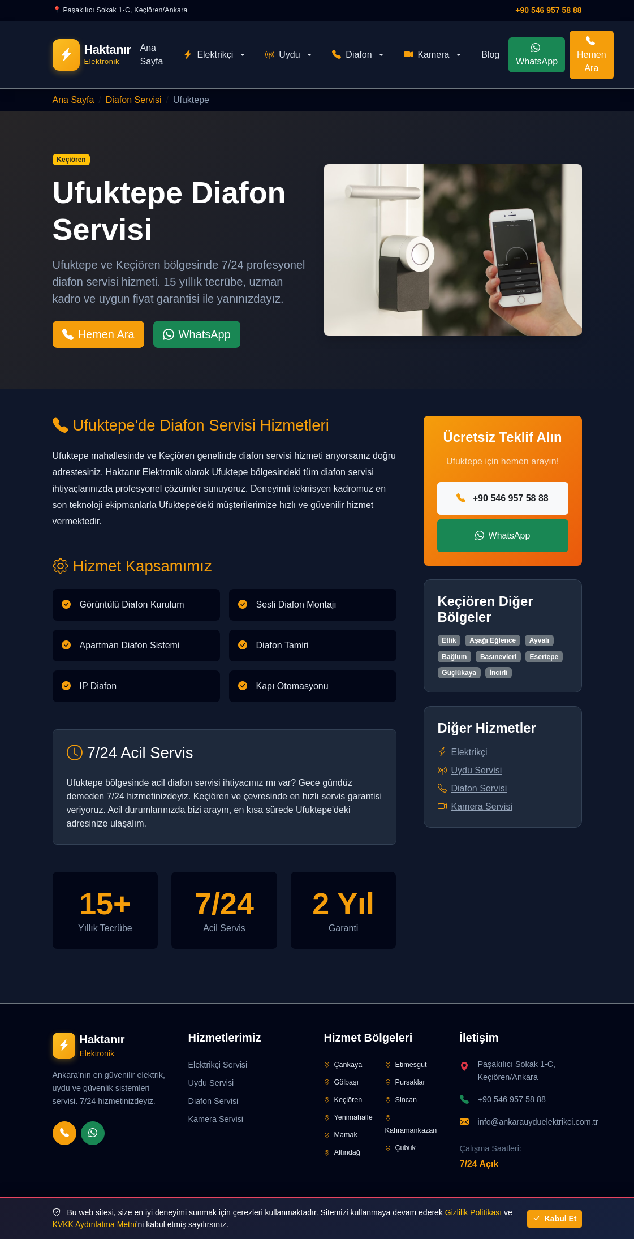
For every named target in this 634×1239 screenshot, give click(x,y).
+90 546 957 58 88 (548, 10)
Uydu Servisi (470, 770)
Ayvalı (539, 640)
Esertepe (544, 657)
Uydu (282, 55)
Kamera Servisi (475, 806)
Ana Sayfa (151, 54)
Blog (490, 54)
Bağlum (454, 657)
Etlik (449, 640)
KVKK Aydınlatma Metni (94, 1224)
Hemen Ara (591, 54)
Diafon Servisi (134, 100)
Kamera (426, 55)
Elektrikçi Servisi (218, 1064)
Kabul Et (554, 1218)
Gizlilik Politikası (473, 1212)
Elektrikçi (208, 55)
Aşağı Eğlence (492, 640)
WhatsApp (537, 54)
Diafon (352, 55)
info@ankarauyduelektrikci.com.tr (538, 1121)
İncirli (499, 673)
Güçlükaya (459, 673)
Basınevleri (498, 657)
